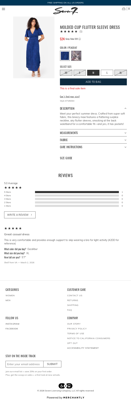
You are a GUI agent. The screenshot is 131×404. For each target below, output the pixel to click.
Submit (52, 366)
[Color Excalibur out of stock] (76, 59)
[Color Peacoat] (65, 59)
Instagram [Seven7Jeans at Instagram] (13, 326)
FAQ (69, 312)
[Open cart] (126, 8)
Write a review (20, 217)
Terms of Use (75, 336)
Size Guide (66, 161)
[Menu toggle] (3, 9)
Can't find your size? (70, 99)
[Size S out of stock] (80, 75)
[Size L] (107, 75)
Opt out (72, 346)
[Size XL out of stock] (121, 75)
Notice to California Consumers (88, 341)
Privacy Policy (77, 331)
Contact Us (74, 298)
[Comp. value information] (79, 41)
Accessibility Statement (83, 350)
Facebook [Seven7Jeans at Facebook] (12, 331)
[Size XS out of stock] (66, 75)
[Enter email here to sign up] (24, 367)
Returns (72, 303)
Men (8, 303)
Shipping (73, 308)
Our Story (74, 326)
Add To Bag (93, 84)
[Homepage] (65, 11)
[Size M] (93, 75)
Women (10, 298)
